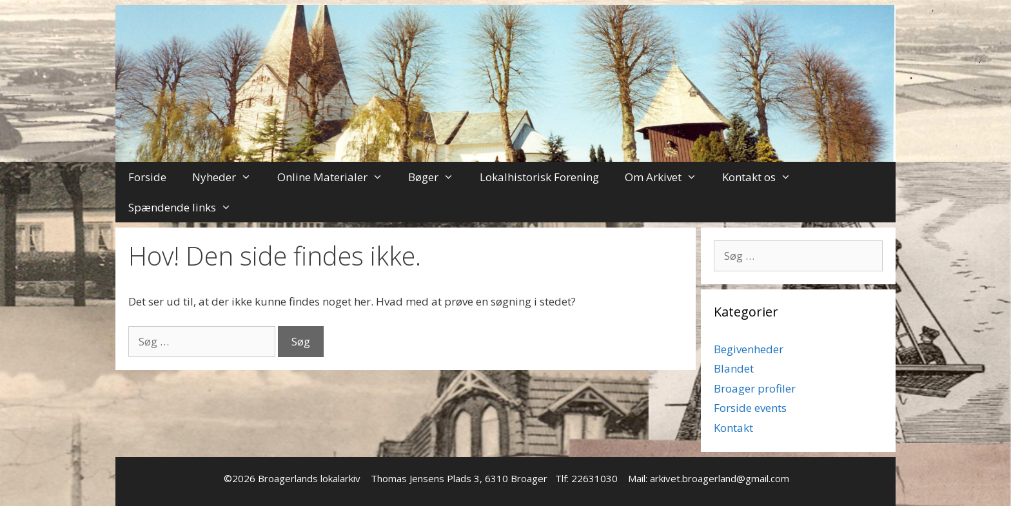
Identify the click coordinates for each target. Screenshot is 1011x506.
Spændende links (186, 207)
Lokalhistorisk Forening (539, 177)
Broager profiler (755, 388)
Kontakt (733, 427)
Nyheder (228, 177)
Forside (147, 177)
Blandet (734, 368)
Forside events (750, 407)
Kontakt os (763, 177)
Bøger (437, 177)
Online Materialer (336, 177)
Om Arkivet (667, 177)
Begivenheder (748, 349)
